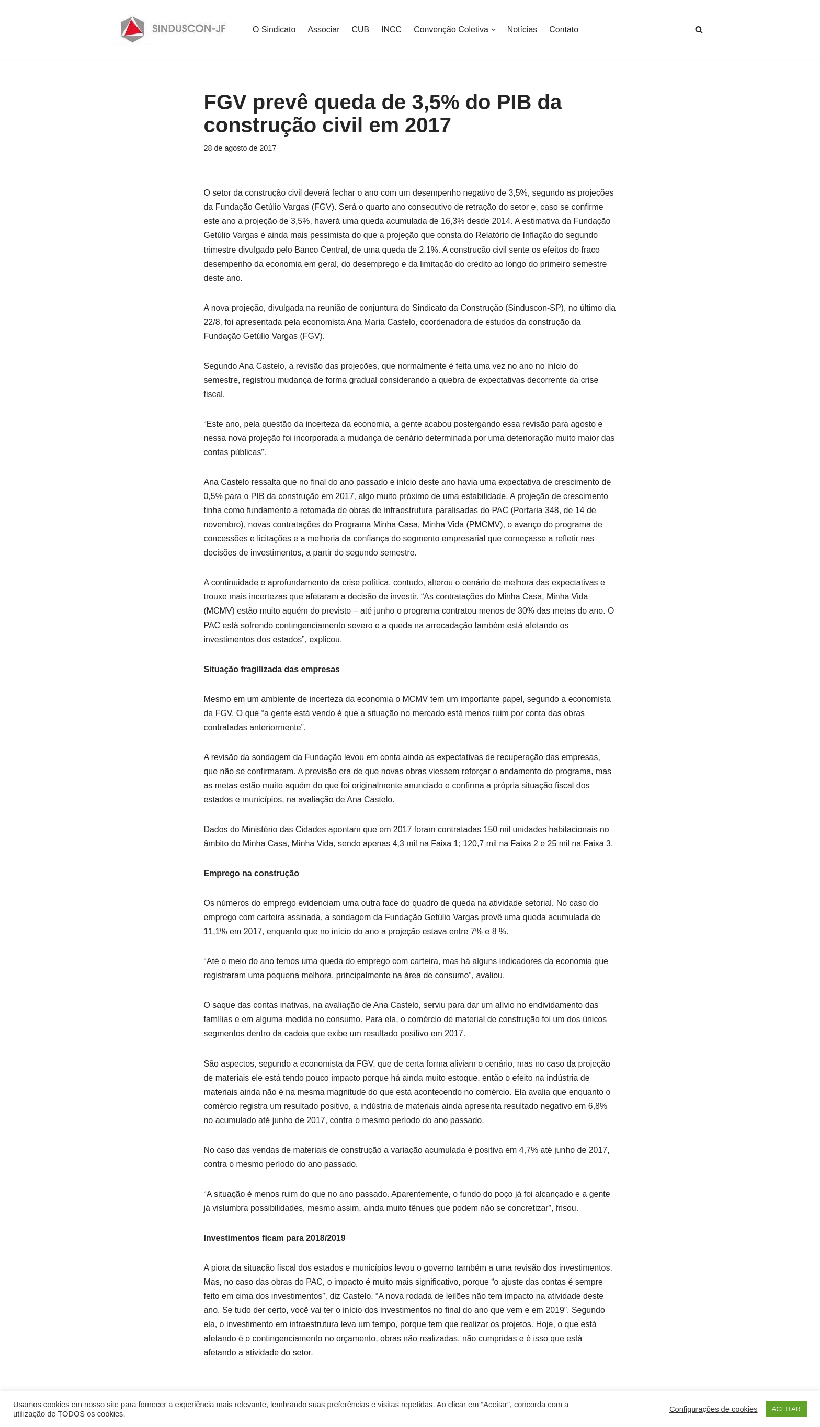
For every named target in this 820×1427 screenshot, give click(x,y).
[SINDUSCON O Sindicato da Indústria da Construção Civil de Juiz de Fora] (173, 29)
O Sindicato (274, 29)
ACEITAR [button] (786, 1409)
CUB (361, 29)
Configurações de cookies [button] (713, 1409)
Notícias (523, 29)
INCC (392, 29)
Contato (564, 29)
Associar (324, 29)
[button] (494, 30)
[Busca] (699, 29)
